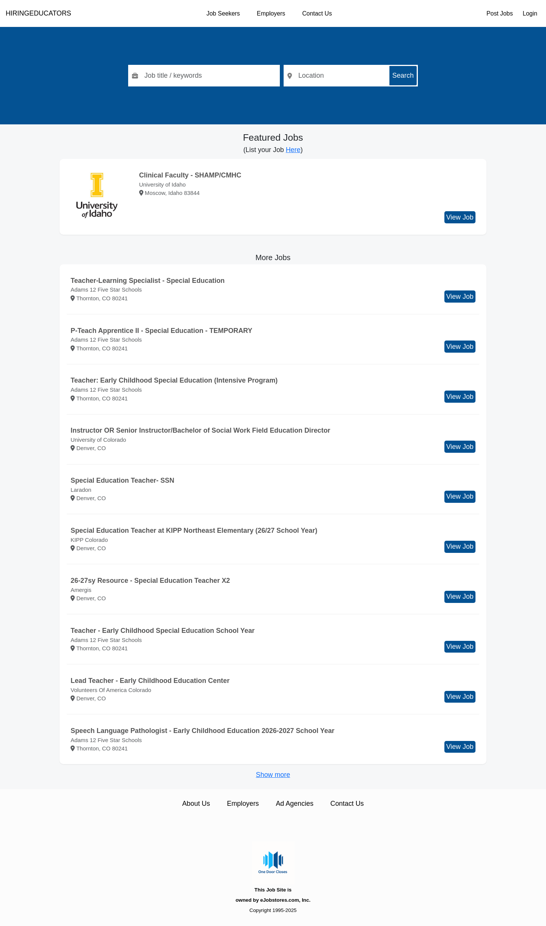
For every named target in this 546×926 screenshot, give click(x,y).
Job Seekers (223, 13)
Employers (271, 13)
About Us (196, 803)
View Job (460, 217)
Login (529, 13)
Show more (273, 774)
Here (293, 150)
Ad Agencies (294, 803)
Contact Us (317, 13)
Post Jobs (499, 13)
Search (403, 75)
